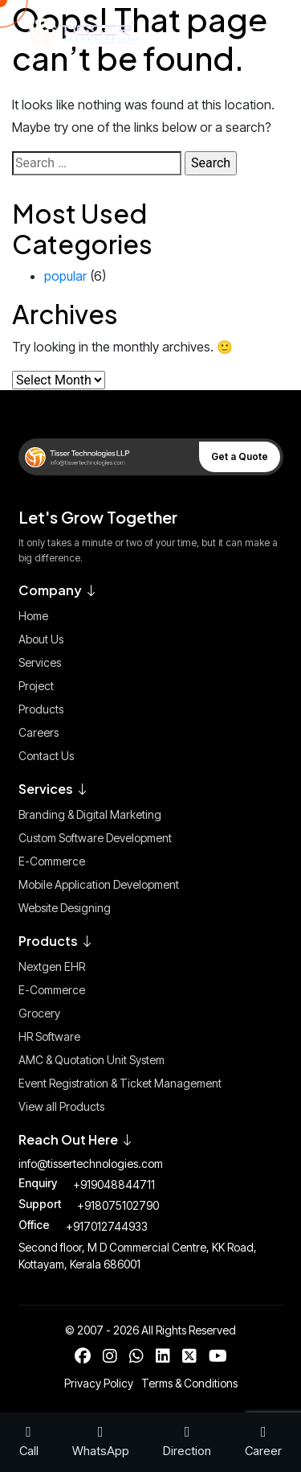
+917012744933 (107, 1226)
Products (40, 709)
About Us (40, 639)
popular (65, 276)
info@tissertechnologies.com (90, 1163)
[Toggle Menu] (255, 32)
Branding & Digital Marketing (89, 814)
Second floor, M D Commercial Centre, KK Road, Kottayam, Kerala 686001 (137, 1255)
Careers (38, 732)
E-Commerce (51, 861)
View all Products (61, 1106)
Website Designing (64, 908)
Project (36, 686)
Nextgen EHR (51, 966)
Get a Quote (239, 456)
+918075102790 (118, 1205)
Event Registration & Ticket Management (120, 1083)
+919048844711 (114, 1184)
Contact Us (46, 756)
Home (33, 616)
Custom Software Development (95, 838)
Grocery (39, 1013)
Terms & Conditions (189, 1383)
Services (39, 662)
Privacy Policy (98, 1383)
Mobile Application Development (98, 884)
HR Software (49, 1036)
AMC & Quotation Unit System (91, 1060)
